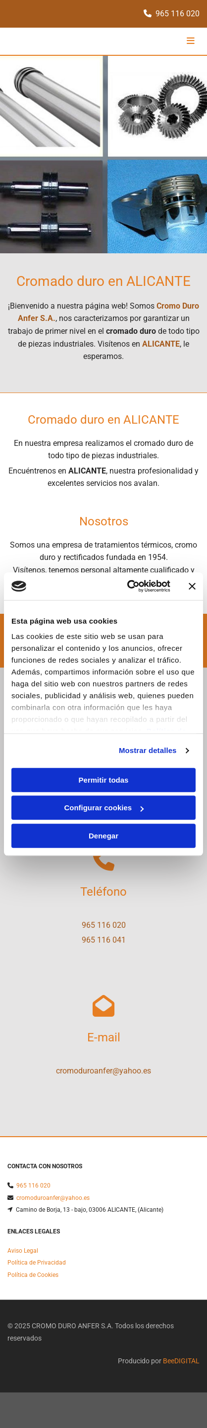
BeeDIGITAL (181, 1363)
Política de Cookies (32, 1276)
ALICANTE (161, 344)
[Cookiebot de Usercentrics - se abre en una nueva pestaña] (129, 586)
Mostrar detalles (148, 750)
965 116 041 (104, 940)
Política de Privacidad (36, 1264)
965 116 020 (177, 13)
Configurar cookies (104, 807)
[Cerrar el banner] (192, 586)
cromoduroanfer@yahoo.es (103, 1070)
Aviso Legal (22, 1252)
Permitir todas (104, 780)
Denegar (103, 836)
